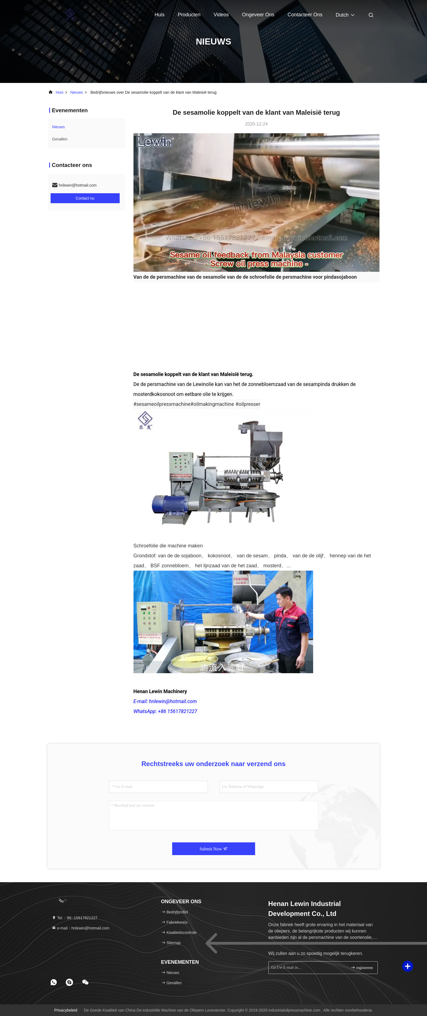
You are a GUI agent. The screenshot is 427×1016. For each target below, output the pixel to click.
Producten (189, 14)
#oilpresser (247, 404)
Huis (159, 14)
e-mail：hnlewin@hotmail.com (80, 928)
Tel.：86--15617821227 (75, 918)
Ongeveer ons (258, 14)
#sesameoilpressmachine (161, 404)
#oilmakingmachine (212, 404)
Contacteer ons (305, 14)
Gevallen (59, 139)
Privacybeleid (65, 1010)
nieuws (76, 92)
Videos (221, 14)
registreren (362, 967)
